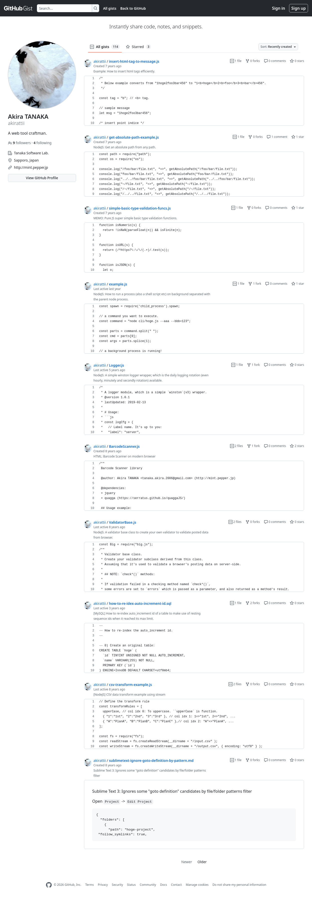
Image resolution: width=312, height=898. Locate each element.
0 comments (275, 61)
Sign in (278, 8)
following (42, 142)
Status (131, 885)
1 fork (254, 283)
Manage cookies (197, 885)
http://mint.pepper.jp (31, 167)
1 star (297, 137)
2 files (236, 446)
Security (117, 885)
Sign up (298, 8)
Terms (89, 885)
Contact (176, 885)
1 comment (277, 137)
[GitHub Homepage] (49, 885)
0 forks (252, 61)
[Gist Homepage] (18, 8)
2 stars (297, 446)
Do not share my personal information (239, 885)
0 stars (297, 61)
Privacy (103, 885)
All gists (109, 8)
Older (202, 861)
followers (20, 142)
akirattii (99, 61)
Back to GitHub (133, 8)
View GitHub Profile (42, 177)
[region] (194, 101)
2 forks (252, 603)
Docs (163, 885)
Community (148, 885)
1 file (235, 61)
